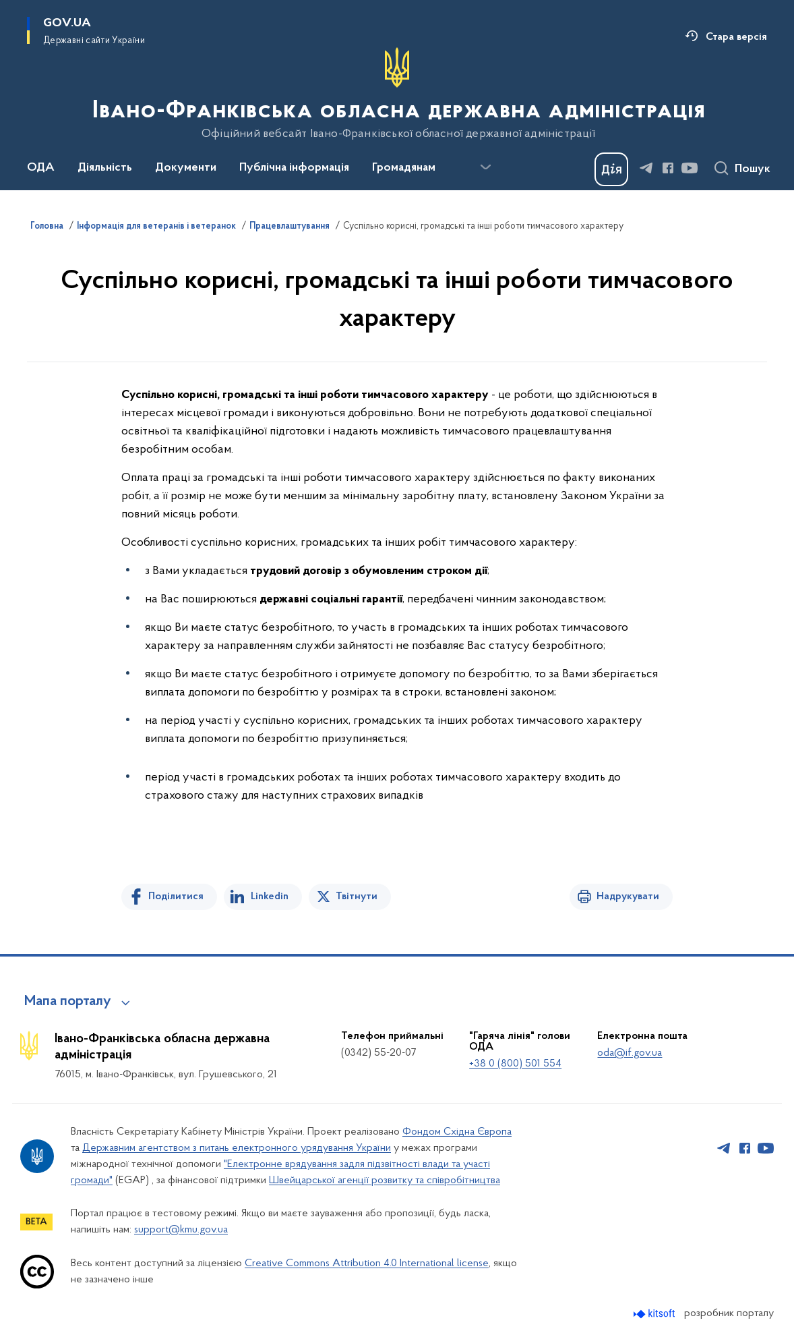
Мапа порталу (67, 1001)
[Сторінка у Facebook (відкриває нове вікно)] (668, 168)
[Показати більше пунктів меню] (485, 167)
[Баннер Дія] (611, 169)
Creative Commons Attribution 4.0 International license (367, 1263)
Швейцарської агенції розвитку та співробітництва (384, 1180)
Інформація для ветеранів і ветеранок (156, 226)
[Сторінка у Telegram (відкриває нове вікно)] (646, 168)
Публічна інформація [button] (294, 168)
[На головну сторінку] (397, 93)
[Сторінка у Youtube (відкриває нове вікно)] (689, 168)
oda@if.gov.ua (629, 1053)
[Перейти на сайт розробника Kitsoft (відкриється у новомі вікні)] (655, 1314)
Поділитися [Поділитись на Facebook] (176, 896)
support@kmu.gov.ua (181, 1229)
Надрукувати (628, 896)
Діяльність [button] (105, 168)
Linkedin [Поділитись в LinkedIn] (269, 896)
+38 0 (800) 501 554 (515, 1063)
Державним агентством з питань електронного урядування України (236, 1148)
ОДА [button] (41, 168)
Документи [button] (185, 168)
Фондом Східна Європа (457, 1132)
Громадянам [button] (403, 168)
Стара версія (736, 37)
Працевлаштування (289, 226)
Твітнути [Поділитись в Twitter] (356, 896)
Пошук (752, 169)
